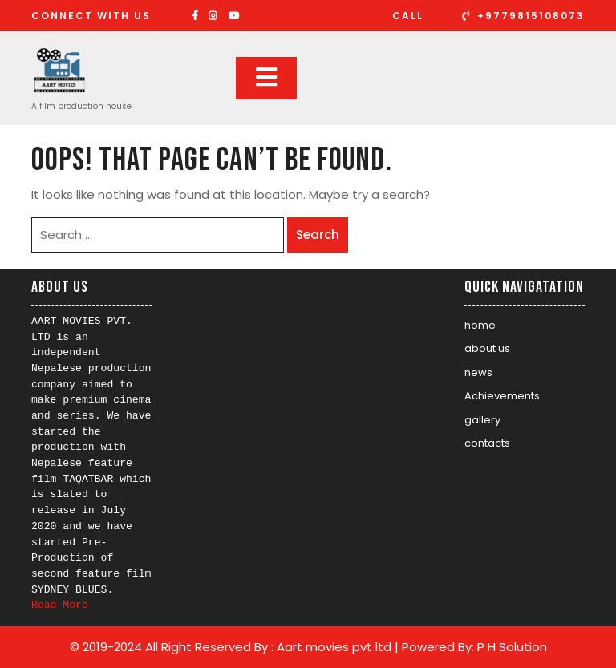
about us (487, 348)
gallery (482, 419)
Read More (59, 605)
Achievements (502, 395)
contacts (487, 443)
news (478, 372)
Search (317, 234)
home (480, 325)
